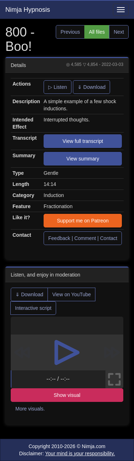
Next (119, 32)
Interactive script (33, 308)
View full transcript (83, 141)
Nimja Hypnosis (27, 9)
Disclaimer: (67, 453)
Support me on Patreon (83, 221)
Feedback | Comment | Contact (82, 238)
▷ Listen (57, 87)
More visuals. (30, 409)
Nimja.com (93, 446)
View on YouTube (71, 294)
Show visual (67, 395)
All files (97, 32)
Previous (70, 32)
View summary (82, 159)
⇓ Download (91, 87)
